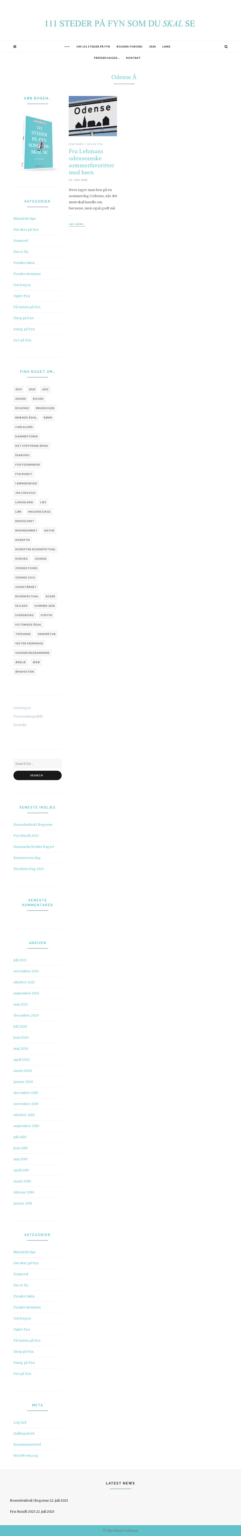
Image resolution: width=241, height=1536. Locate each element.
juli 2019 (19, 1137)
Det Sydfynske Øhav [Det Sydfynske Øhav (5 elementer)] (31, 445)
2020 (152, 46)
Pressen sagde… (107, 57)
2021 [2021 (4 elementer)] (45, 389)
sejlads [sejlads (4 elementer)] (21, 605)
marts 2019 (22, 1181)
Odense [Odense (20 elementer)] (41, 558)
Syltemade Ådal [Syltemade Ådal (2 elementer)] (28, 624)
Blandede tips (24, 218)
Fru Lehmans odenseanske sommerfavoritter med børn (91, 162)
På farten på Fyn (26, 307)
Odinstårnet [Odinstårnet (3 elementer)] (26, 586)
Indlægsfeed (23, 1433)
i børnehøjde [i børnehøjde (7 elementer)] (26, 483)
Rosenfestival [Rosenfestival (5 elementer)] (27, 596)
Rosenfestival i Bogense (32, 824)
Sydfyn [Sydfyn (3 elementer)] (46, 615)
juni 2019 (20, 1148)
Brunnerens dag (27, 858)
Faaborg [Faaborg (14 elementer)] (22, 455)
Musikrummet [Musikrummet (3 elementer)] (26, 530)
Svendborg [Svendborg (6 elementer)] (24, 615)
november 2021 (26, 971)
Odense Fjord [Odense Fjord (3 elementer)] (26, 568)
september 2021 (26, 993)
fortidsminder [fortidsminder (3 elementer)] (27, 464)
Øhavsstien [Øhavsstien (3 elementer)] (24, 671)
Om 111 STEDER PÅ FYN (93, 46)
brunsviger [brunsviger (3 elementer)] (45, 408)
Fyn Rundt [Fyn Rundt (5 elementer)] (23, 473)
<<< (67, 46)
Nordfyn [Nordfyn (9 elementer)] (22, 539)
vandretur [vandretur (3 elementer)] (47, 633)
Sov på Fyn (22, 340)
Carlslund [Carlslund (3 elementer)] (24, 426)
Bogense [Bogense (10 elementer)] (22, 408)
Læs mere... (77, 224)
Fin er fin (20, 252)
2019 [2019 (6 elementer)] (18, 389)
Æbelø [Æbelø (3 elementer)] (20, 662)
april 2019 (21, 1170)
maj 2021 (20, 1004)
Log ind (19, 1422)
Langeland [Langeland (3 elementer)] (24, 502)
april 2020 (21, 1059)
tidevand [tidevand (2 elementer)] (23, 633)
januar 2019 (22, 1203)
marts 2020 (22, 1071)
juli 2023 (20, 960)
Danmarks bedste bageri (33, 847)
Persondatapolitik (28, 716)
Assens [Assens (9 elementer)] (20, 398)
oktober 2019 (24, 1115)
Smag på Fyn (24, 329)
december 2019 (25, 1093)
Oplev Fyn (21, 296)
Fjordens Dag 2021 (28, 869)
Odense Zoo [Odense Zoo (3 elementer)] (25, 577)
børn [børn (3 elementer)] (48, 417)
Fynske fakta (24, 263)
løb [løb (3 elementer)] (18, 511)
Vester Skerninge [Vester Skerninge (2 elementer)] (29, 643)
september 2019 (26, 1126)
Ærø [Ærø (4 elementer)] (36, 662)
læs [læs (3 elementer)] (43, 502)
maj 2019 (20, 1159)
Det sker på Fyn (26, 229)
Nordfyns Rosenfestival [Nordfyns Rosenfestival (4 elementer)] (35, 549)
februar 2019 (23, 1192)
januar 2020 (23, 1082)
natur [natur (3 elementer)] (49, 530)
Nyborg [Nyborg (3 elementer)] (21, 558)
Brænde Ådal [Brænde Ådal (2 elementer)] (26, 417)
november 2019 (26, 1104)
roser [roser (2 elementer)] (50, 596)
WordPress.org (25, 1455)
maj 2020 (20, 1048)
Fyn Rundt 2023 (26, 836)
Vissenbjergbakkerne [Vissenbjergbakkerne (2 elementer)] (32, 652)
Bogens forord (130, 46)
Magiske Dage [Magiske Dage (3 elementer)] (39, 511)
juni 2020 (20, 1037)
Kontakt (133, 57)
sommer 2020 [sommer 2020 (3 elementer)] (45, 605)
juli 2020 (20, 1026)
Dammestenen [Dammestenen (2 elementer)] (26, 436)
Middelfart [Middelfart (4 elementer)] (24, 521)
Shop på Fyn (23, 318)
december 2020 (26, 1015)
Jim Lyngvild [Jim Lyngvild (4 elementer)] (25, 492)
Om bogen (22, 285)
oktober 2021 (24, 982)
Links (166, 46)
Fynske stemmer (27, 274)
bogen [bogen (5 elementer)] (38, 398)
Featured (20, 241)
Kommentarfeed (27, 1444)
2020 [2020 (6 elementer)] (32, 389)
